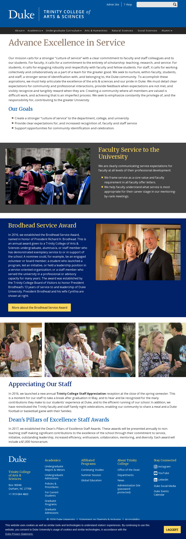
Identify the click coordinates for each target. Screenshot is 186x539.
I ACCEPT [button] (172, 529)
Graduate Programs (51, 502)
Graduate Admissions (51, 511)
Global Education (91, 480)
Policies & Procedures (51, 485)
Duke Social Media (165, 486)
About (19, 30)
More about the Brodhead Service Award (39, 308)
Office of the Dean (129, 469)
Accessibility (132, 519)
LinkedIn (163, 479)
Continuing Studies (92, 469)
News (121, 480)
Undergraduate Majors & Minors (55, 468)
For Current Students (51, 494)
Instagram (164, 466)
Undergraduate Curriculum (63, 30)
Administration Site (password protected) (129, 489)
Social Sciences (147, 30)
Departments (126, 475)
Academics (34, 30)
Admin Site (113, 4)
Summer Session (91, 475)
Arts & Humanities (96, 30)
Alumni (166, 30)
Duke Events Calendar (161, 493)
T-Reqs (128, 4)
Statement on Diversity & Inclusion (100, 519)
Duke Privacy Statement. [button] (19, 533)
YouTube (163, 473)
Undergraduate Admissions (54, 476)
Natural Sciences (122, 30)
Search (174, 4)
